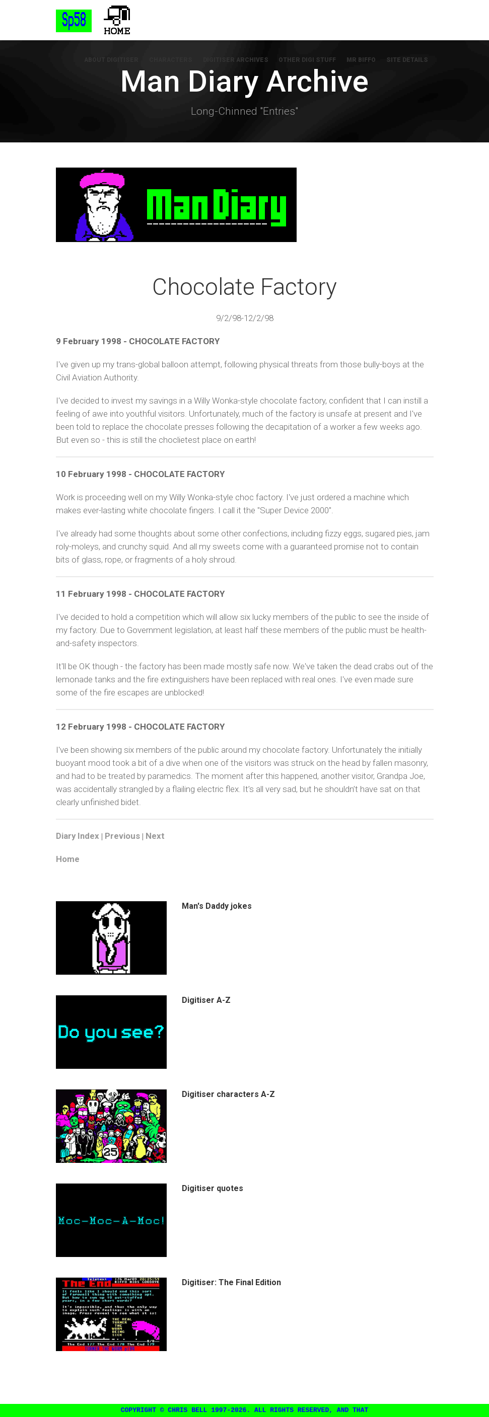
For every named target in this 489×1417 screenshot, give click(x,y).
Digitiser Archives (239, 60)
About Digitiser (117, 60)
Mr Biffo (363, 60)
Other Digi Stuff (310, 60)
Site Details (408, 60)
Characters (175, 60)
